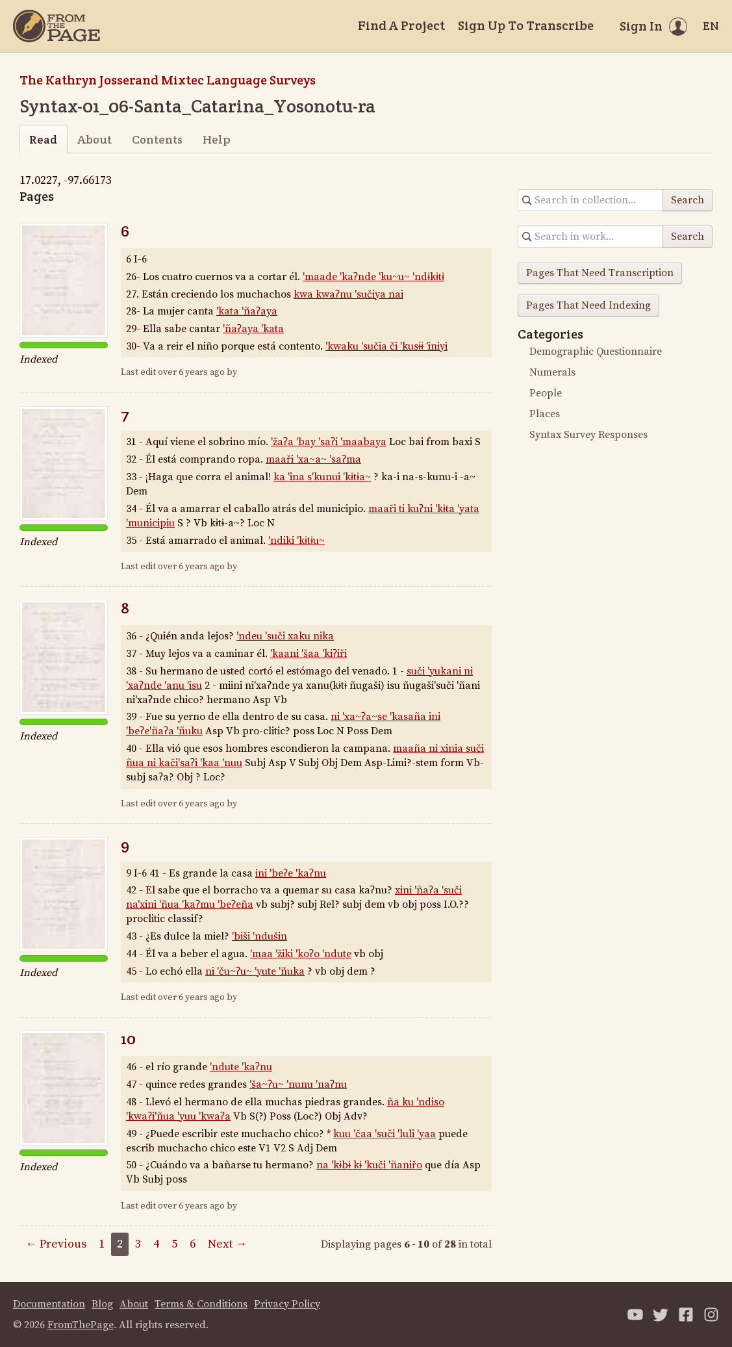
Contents (157, 139)
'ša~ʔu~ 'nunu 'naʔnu (298, 1084)
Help (217, 139)
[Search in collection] (591, 200)
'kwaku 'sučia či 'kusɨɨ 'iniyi (386, 346)
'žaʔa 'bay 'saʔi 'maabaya (328, 441)
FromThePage (80, 1324)
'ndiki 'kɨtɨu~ (296, 540)
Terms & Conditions (201, 1304)
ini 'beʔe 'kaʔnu (290, 873)
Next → (227, 1244)
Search (687, 200)
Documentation (49, 1304)
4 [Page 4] (156, 1244)
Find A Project (401, 25)
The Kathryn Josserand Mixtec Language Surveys (167, 79)
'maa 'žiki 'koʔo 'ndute (300, 953)
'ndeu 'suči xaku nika (285, 636)
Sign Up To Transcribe (526, 25)
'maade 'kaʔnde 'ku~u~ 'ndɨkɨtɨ (373, 276)
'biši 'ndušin (259, 936)
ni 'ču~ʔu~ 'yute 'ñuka (255, 971)
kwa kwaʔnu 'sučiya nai (348, 294)
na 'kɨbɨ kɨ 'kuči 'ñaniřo (369, 1165)
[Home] (56, 26)
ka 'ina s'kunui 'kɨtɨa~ (322, 476)
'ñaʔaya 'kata (253, 328)
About (94, 139)
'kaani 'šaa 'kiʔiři (308, 653)
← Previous (55, 1244)
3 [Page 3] (138, 1244)
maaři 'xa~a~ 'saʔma (313, 459)
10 (128, 1039)
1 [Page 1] (102, 1244)
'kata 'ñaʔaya (246, 311)
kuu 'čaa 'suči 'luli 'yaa (384, 1133)
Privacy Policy (287, 1304)
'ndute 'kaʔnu (241, 1066)
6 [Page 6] (193, 1244)
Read (43, 139)
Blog (102, 1304)
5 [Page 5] (174, 1244)
